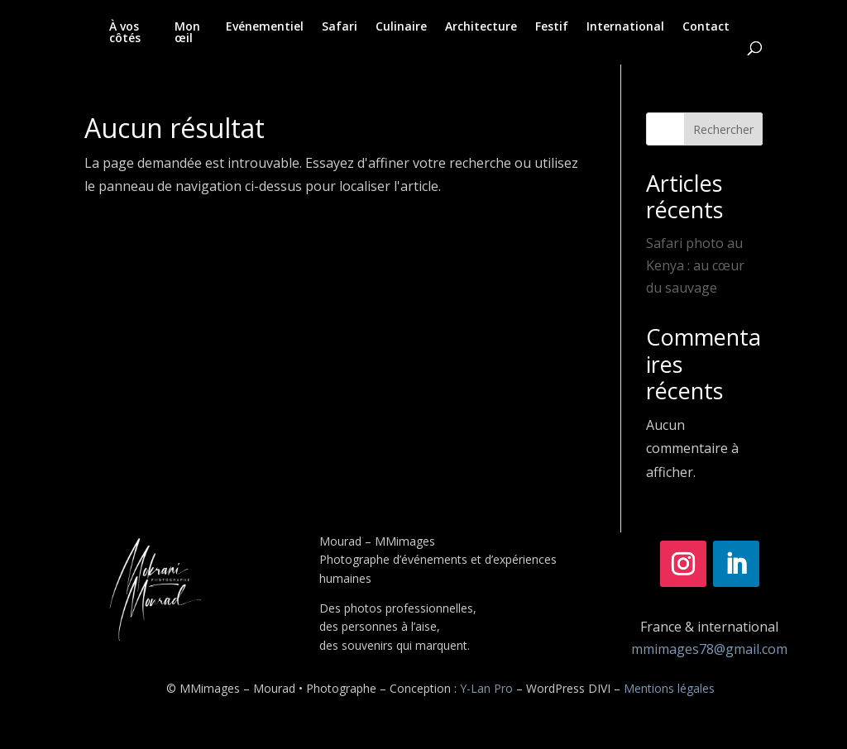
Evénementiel (265, 27)
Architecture (481, 27)
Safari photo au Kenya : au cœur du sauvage (695, 265)
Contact (706, 27)
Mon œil (187, 33)
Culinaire (401, 27)
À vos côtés (125, 33)
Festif (551, 27)
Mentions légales (669, 688)
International (625, 27)
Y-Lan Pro (486, 688)
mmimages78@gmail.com (709, 649)
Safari (339, 27)
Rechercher (723, 129)
